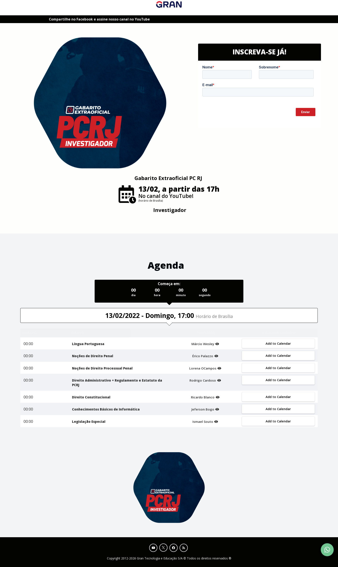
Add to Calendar (278, 343)
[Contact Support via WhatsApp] (327, 549)
